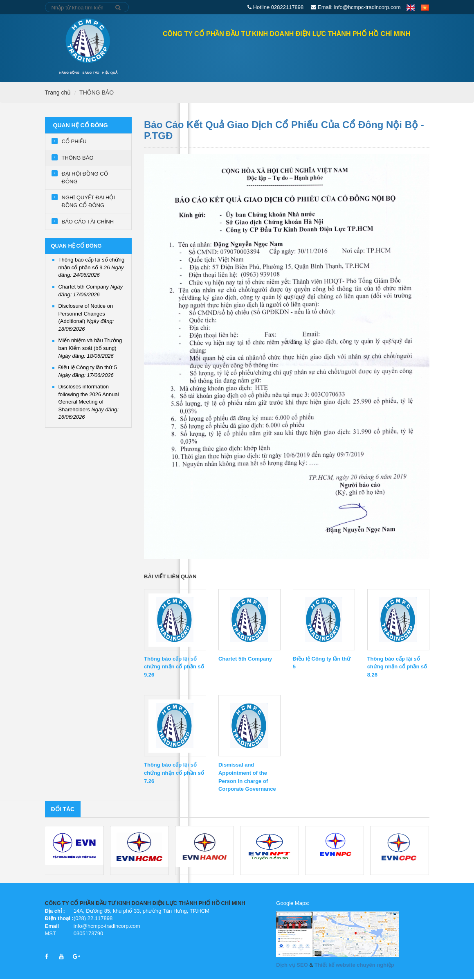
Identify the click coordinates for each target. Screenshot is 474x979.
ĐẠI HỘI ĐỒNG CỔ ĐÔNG (85, 178)
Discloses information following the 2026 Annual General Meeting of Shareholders (88, 401)
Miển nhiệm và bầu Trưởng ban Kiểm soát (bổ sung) (90, 348)
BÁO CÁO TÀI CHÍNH (88, 222)
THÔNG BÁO (96, 92)
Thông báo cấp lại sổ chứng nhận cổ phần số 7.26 (174, 773)
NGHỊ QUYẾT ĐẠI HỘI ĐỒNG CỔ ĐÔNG (88, 201)
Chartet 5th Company (245, 659)
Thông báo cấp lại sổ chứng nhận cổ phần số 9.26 (91, 267)
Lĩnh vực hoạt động (294, 56)
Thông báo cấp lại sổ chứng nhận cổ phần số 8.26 (397, 667)
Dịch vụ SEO (292, 965)
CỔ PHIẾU (74, 141)
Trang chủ (127, 55)
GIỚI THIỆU (238, 56)
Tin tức (347, 56)
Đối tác (63, 809)
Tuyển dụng (388, 56)
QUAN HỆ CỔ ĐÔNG (186, 56)
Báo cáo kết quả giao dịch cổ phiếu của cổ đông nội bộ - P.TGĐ (284, 130)
